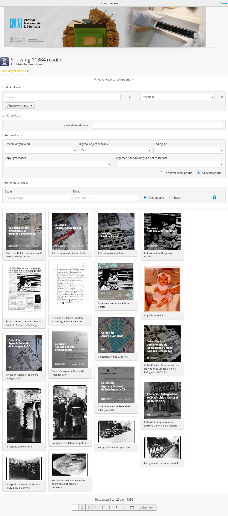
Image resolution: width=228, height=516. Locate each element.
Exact (175, 198)
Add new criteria (20, 105)
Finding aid (160, 144)
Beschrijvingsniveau (17, 144)
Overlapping (154, 198)
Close (223, 3)
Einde (76, 191)
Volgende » (147, 507)
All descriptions (209, 173)
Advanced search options (114, 79)
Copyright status (15, 158)
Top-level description (74, 125)
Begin (8, 191)
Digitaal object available (94, 144)
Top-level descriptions (176, 173)
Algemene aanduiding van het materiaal (141, 158)
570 (132, 507)
